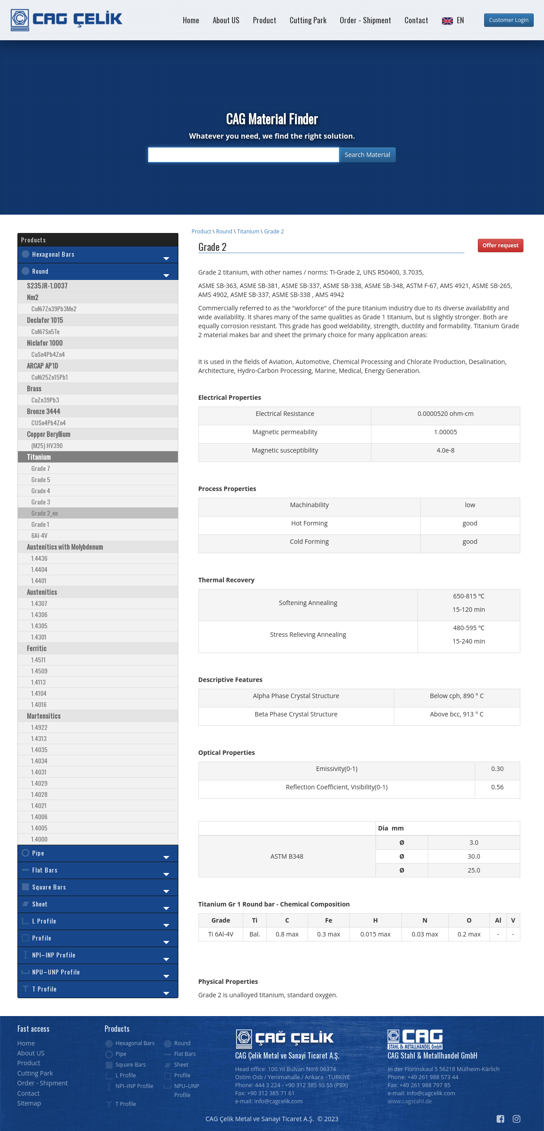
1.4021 (38, 805)
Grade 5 (40, 479)
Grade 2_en (44, 512)
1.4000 (39, 838)
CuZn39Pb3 (45, 399)
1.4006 (39, 816)
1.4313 (38, 738)
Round (224, 231)
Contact (416, 19)
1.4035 (39, 749)
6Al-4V (39, 535)
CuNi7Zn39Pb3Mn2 (53, 308)
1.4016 (38, 704)
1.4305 (39, 625)
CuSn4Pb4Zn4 (48, 354)
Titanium (248, 231)
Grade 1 (40, 524)
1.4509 (39, 670)
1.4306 (39, 614)
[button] (453, 20)
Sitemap (29, 1103)
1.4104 (38, 693)
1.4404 (39, 569)
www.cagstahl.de (410, 1101)
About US (226, 19)
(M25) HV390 (47, 445)
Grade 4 (40, 490)
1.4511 (38, 659)
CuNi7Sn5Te (45, 331)
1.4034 (39, 760)
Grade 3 (40, 501)
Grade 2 (274, 231)
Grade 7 (40, 468)
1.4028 (39, 794)
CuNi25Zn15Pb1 (49, 376)
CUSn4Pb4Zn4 (48, 422)
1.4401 (38, 580)
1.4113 (38, 681)
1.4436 (39, 558)
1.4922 (39, 727)
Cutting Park (308, 19)
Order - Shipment (365, 19)
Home (191, 19)
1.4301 (38, 636)
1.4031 (38, 771)
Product (264, 19)
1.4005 (39, 827)
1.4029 (39, 783)
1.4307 (39, 603)
